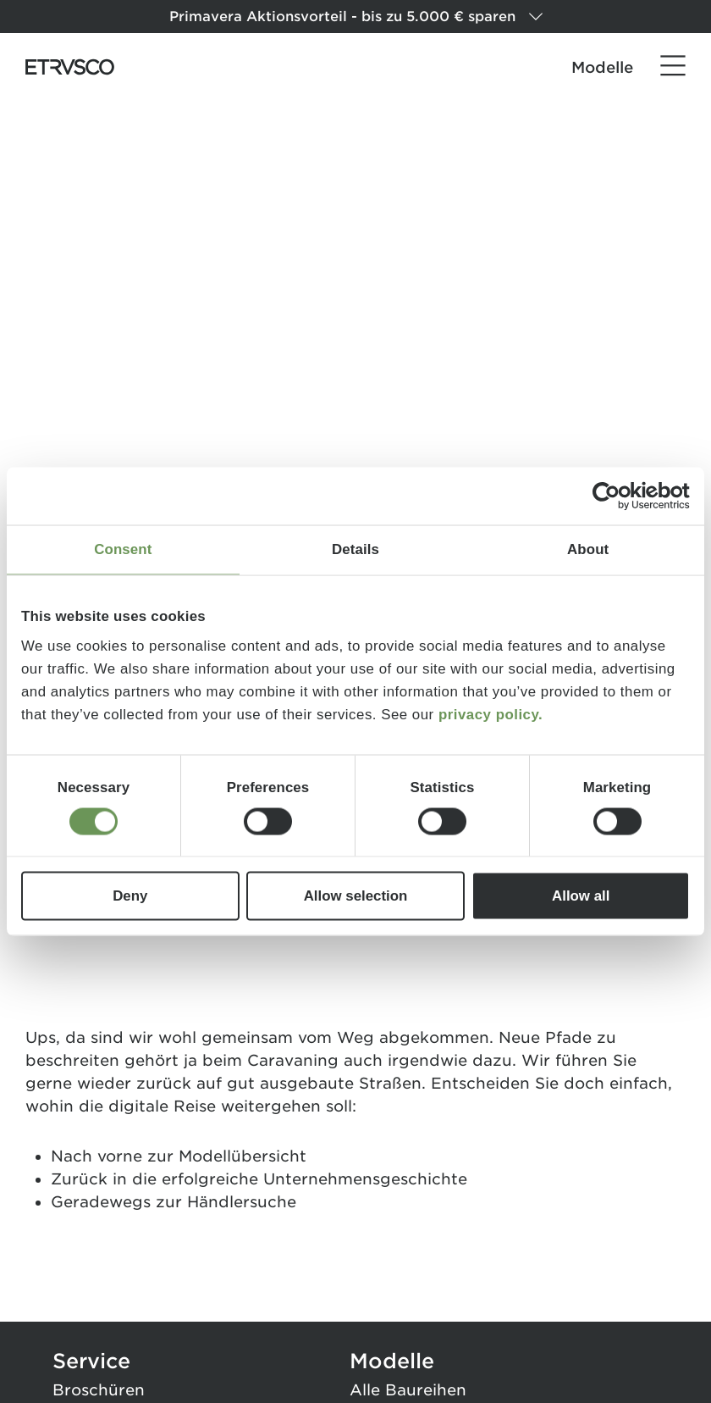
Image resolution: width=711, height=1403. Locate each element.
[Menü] (673, 66)
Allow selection (356, 896)
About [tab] (588, 549)
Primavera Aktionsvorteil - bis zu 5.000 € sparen (356, 16)
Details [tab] (355, 549)
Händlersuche (241, 1202)
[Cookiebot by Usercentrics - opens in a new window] (616, 495)
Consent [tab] (123, 549)
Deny (130, 896)
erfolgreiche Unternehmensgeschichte (314, 1179)
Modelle (602, 67)
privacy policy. (490, 715)
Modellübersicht (242, 1156)
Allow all (580, 896)
